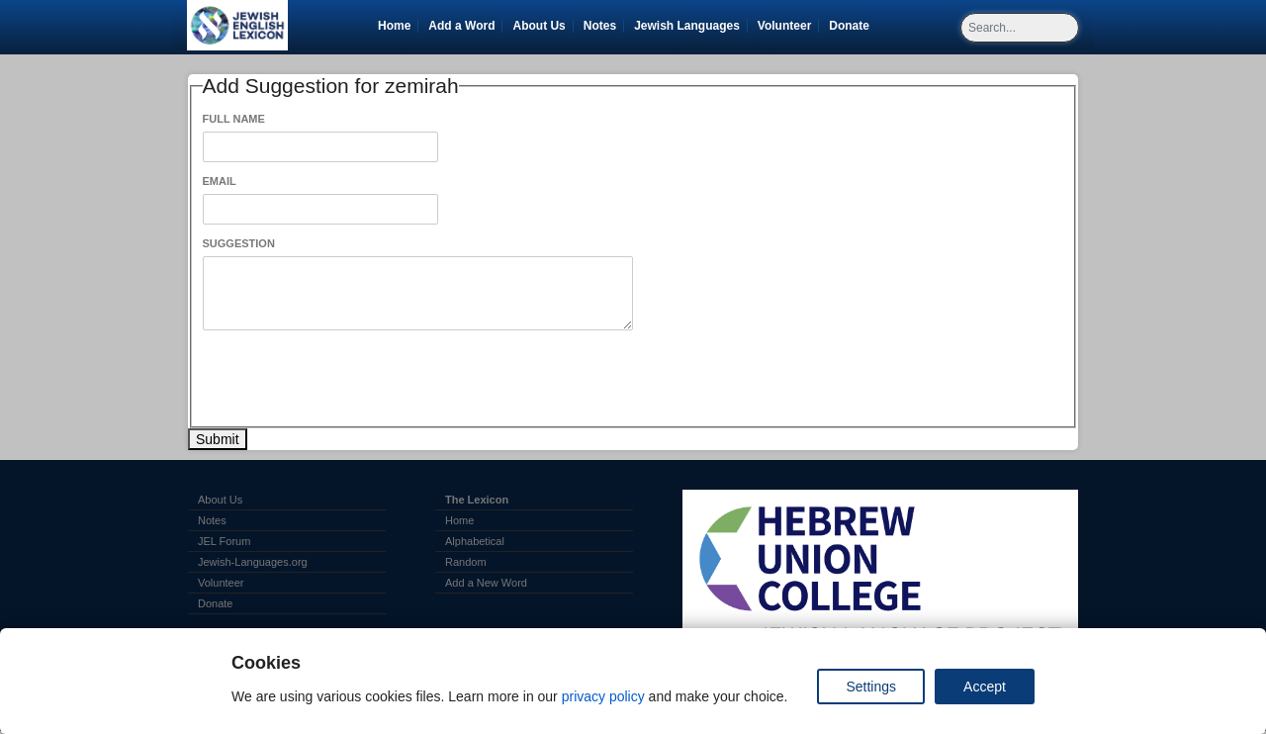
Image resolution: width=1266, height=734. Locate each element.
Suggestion (239, 243)
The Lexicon (476, 499)
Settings (871, 686)
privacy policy (603, 696)
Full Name (234, 119)
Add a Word (461, 26)
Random (466, 562)
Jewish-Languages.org (253, 562)
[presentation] (353, 378)
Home (394, 26)
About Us (538, 26)
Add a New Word (486, 583)
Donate (852, 26)
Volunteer (788, 26)
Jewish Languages (690, 26)
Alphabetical (474, 541)
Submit (217, 439)
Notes (600, 26)
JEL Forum (224, 541)
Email (219, 181)
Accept (984, 686)
